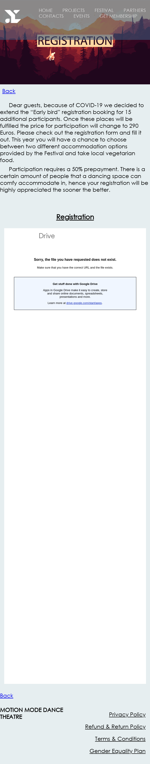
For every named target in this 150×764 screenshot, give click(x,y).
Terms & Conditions (120, 738)
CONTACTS (51, 16)
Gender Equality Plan (118, 750)
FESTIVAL (104, 10)
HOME (46, 10)
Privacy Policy (127, 714)
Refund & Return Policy (115, 726)
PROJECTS (73, 10)
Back (9, 90)
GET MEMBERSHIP (118, 16)
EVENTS (82, 16)
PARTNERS (135, 10)
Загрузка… (75, 456)
